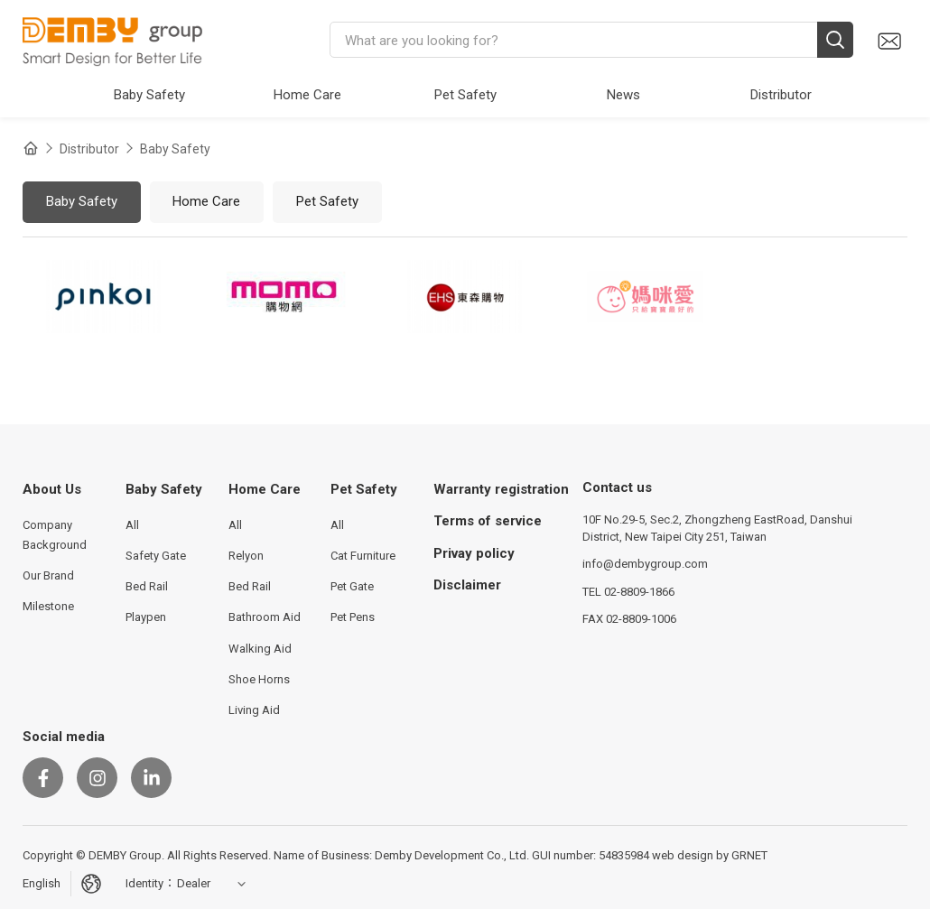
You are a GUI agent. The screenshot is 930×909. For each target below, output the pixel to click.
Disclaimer (467, 585)
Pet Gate (352, 586)
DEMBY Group (113, 40)
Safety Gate (156, 555)
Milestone (48, 606)
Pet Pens (352, 617)
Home (31, 148)
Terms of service (487, 521)
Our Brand (48, 575)
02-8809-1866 (639, 591)
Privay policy (474, 553)
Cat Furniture (362, 555)
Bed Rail (147, 586)
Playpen (146, 617)
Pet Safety (327, 201)
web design (682, 855)
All (132, 525)
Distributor (89, 149)
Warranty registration (501, 489)
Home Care (206, 201)
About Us (52, 489)
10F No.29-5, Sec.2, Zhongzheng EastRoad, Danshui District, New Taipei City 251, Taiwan (717, 528)
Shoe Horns (259, 679)
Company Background (55, 535)
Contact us (889, 41)
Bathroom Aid (264, 617)
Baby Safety (175, 149)
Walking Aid (260, 648)
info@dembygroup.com (645, 563)
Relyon (246, 555)
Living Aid (254, 710)
